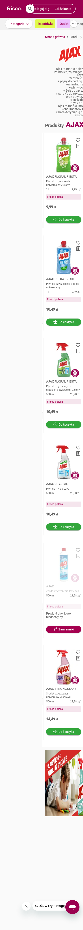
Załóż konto (63, 9)
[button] (18, 23)
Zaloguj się (41, 9)
